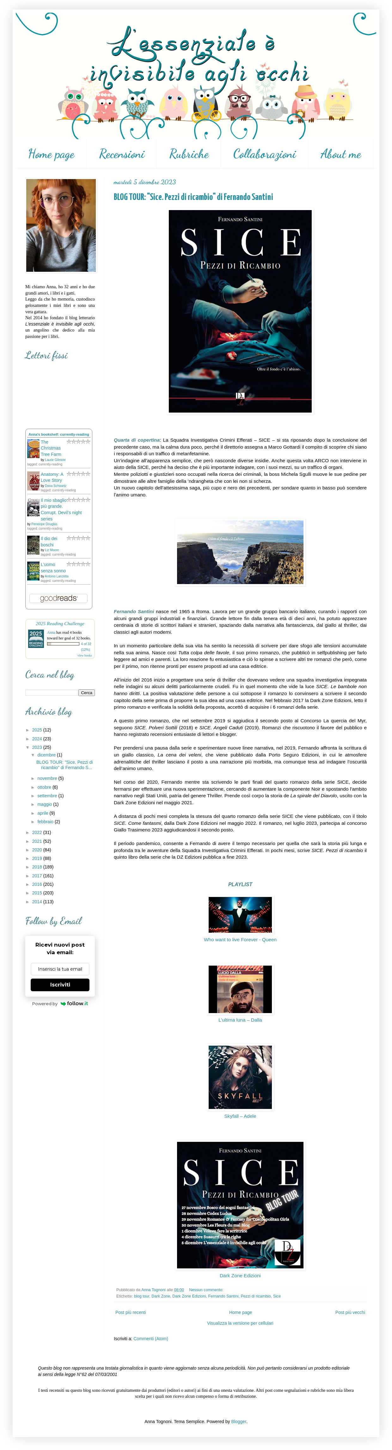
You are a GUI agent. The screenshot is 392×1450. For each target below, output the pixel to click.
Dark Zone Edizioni (240, 1275)
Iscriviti (60, 985)
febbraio (45, 821)
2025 (37, 729)
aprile (43, 813)
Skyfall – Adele (240, 1116)
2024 (37, 738)
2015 (37, 892)
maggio (45, 804)
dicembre (47, 754)
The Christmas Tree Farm (51, 448)
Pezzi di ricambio (256, 1296)
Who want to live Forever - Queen (240, 939)
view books (84, 655)
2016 (37, 884)
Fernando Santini (223, 1296)
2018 (37, 866)
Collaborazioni (264, 153)
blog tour (141, 1296)
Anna (51, 632)
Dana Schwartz (55, 486)
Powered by (60, 1003)
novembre (47, 778)
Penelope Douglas (44, 524)
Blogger (238, 1421)
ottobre (44, 787)
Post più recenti (130, 1312)
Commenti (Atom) (150, 1338)
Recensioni (121, 153)
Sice (277, 1296)
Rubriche (189, 153)
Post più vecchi (350, 1312)
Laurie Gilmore (55, 460)
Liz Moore (52, 550)
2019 (37, 858)
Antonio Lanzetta (57, 576)
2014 (37, 901)
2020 (37, 849)
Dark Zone (160, 1296)
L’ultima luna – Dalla (240, 1020)
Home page (51, 153)
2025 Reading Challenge (60, 623)
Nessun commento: (206, 1290)
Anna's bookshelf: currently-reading (58, 434)
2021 (37, 841)
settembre (47, 795)
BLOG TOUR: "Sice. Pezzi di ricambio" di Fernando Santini (193, 197)
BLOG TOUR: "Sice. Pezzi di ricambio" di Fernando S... (64, 765)
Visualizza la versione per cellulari (240, 1323)
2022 (37, 832)
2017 (37, 875)
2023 (37, 747)
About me (341, 153)
